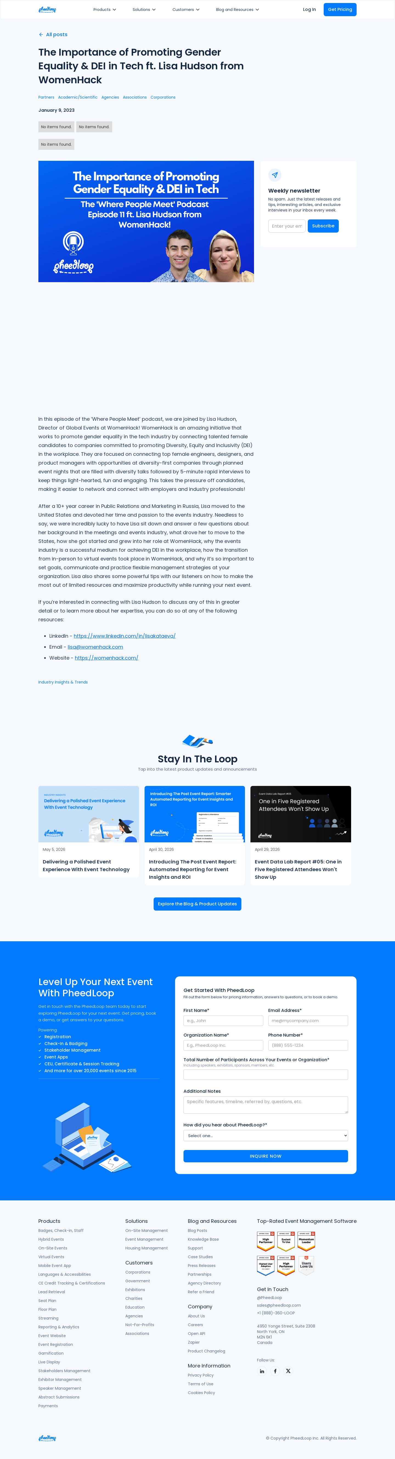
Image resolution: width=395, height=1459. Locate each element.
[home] (47, 9)
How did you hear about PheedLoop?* (225, 1125)
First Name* (196, 1010)
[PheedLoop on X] (288, 1371)
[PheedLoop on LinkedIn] (262, 1371)
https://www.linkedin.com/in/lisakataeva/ (125, 636)
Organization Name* (206, 1035)
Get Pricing (340, 9)
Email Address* (285, 1010)
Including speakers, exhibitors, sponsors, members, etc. (229, 1065)
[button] (106, 9)
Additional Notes (202, 1091)
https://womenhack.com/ (107, 657)
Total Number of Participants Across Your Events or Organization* (256, 1060)
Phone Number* (285, 1035)
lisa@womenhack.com (95, 646)
